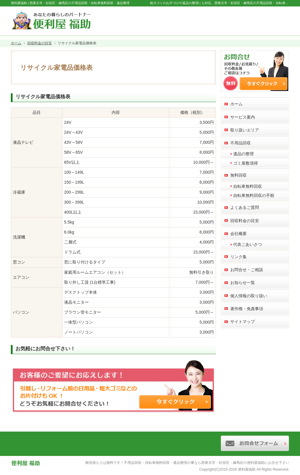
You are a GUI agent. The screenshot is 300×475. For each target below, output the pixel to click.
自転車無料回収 (247, 186)
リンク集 (238, 256)
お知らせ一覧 (242, 282)
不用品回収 (240, 143)
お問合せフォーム (264, 19)
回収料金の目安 (244, 220)
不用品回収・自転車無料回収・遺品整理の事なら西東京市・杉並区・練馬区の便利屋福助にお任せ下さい (206, 463)
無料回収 (238, 175)
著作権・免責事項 (246, 308)
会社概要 (238, 233)
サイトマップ (242, 321)
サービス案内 (242, 117)
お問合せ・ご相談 (246, 269)
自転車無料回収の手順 (253, 195)
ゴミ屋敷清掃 (245, 163)
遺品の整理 (243, 153)
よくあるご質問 (244, 207)
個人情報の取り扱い (248, 295)
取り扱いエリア (244, 130)
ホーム (236, 104)
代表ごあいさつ (247, 244)
